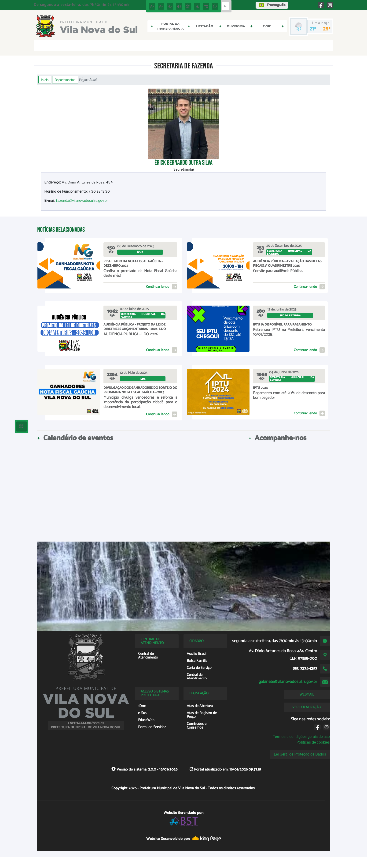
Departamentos (65, 79)
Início (44, 79)
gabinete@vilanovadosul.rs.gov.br (288, 681)
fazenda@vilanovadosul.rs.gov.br (82, 200)
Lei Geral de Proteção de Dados (300, 754)
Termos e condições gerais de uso (301, 736)
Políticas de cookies (313, 742)
